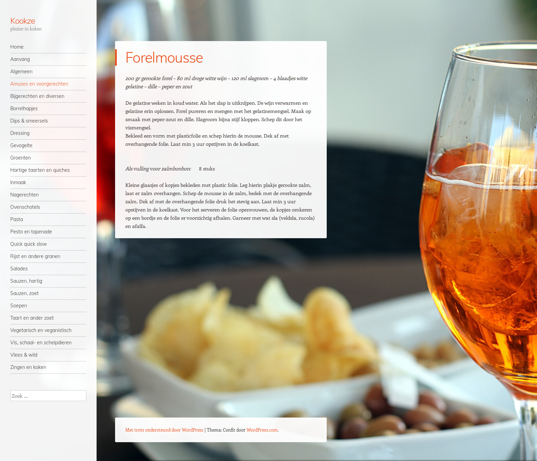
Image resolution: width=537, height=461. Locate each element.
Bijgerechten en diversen (37, 96)
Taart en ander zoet (32, 318)
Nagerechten (24, 195)
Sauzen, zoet (24, 293)
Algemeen (21, 71)
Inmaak (18, 182)
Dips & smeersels (29, 121)
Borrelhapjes (24, 108)
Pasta (16, 219)
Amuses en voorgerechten (39, 84)
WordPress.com (262, 430)
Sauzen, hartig (26, 281)
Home (17, 47)
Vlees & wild (23, 355)
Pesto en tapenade (31, 232)
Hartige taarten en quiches (40, 170)
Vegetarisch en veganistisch (41, 330)
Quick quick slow (28, 244)
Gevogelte (21, 145)
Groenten (20, 158)
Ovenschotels (25, 207)
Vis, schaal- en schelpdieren (41, 343)
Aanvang (20, 59)
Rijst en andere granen (35, 256)
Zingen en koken (28, 367)
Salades (19, 269)
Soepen (18, 306)
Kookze (22, 20)
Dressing (19, 133)
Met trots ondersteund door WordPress (164, 430)
